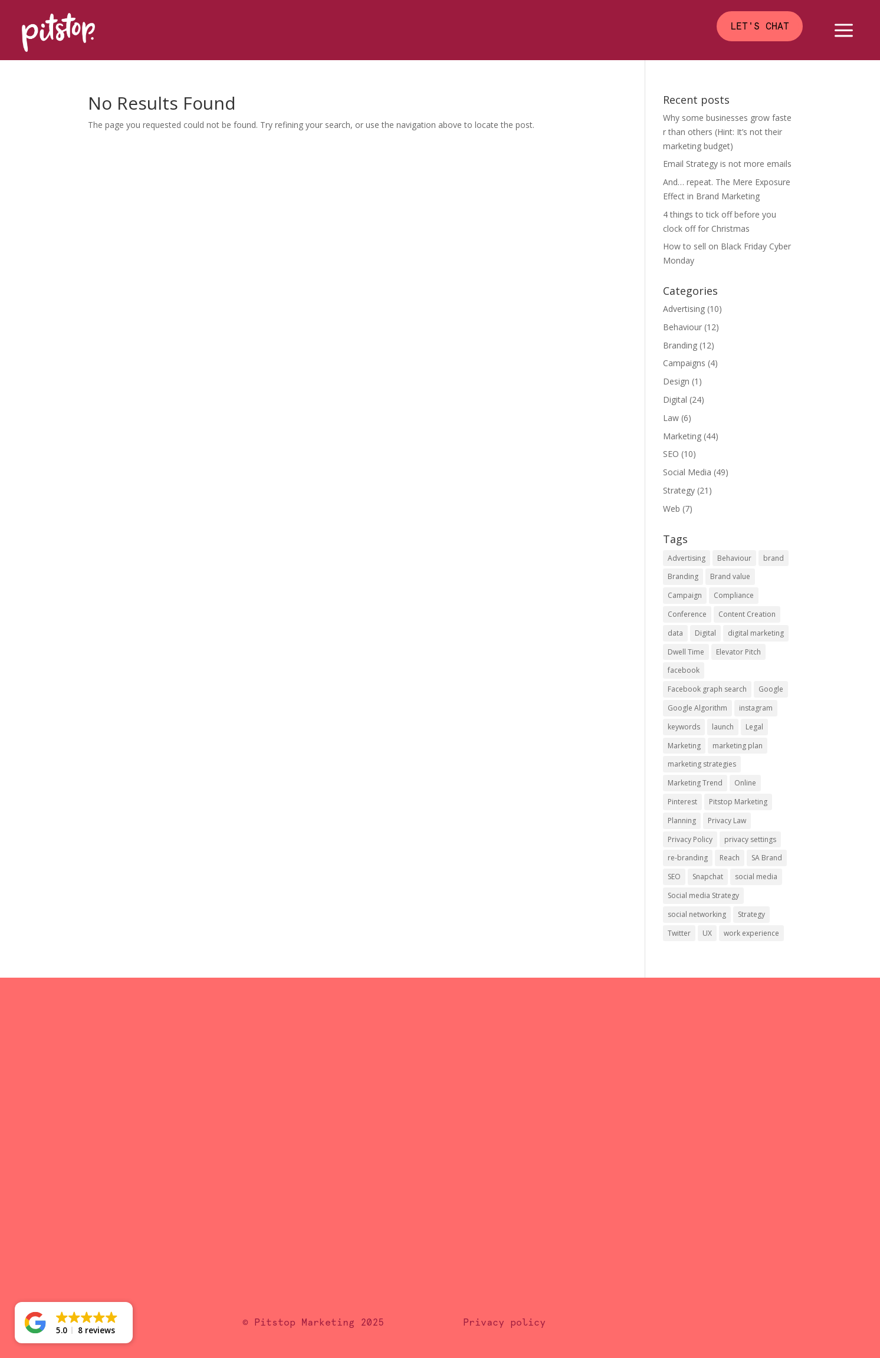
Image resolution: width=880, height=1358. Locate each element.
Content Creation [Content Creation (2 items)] (747, 614)
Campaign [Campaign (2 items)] (685, 595)
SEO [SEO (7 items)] (674, 877)
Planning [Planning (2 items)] (682, 821)
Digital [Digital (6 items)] (705, 633)
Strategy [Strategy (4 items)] (751, 914)
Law (671, 417)
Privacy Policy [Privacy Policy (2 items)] (690, 839)
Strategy (679, 490)
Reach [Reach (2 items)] (730, 858)
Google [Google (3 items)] (770, 689)
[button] (74, 1322)
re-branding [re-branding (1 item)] (688, 858)
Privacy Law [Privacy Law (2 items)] (727, 821)
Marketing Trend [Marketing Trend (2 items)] (695, 783)
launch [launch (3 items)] (723, 727)
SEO (671, 453)
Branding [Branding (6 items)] (683, 576)
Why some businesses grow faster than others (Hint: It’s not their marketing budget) (727, 132)
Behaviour (682, 327)
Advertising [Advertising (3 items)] (686, 558)
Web (671, 508)
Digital (675, 399)
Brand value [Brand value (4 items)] (730, 576)
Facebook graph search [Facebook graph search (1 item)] (707, 689)
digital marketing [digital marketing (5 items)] (756, 633)
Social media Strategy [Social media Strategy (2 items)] (703, 895)
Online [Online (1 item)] (745, 783)
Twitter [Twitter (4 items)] (679, 933)
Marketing (682, 436)
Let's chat (759, 26)
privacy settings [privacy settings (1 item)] (750, 839)
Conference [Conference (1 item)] (687, 614)
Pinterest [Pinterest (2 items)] (682, 802)
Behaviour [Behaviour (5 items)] (734, 558)
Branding (680, 345)
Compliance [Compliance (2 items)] (734, 595)
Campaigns (684, 363)
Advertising (684, 308)
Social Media (687, 472)
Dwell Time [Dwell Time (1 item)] (686, 652)
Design (676, 381)
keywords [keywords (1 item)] (684, 727)
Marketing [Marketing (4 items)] (684, 746)
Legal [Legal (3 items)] (754, 727)
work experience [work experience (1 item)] (751, 933)
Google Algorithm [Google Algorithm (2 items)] (697, 708)
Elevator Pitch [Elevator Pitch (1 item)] (738, 652)
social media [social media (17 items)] (756, 877)
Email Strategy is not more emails (727, 163)
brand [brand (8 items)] (773, 558)
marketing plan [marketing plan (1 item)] (737, 746)
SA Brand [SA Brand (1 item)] (766, 858)
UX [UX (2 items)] (707, 933)
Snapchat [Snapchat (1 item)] (707, 877)
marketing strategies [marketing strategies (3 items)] (702, 764)
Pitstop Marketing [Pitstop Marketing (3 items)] (738, 802)
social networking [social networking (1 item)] (697, 914)
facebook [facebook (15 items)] (684, 670)
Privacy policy (504, 1322)
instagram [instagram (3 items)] (756, 708)
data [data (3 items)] (675, 633)
